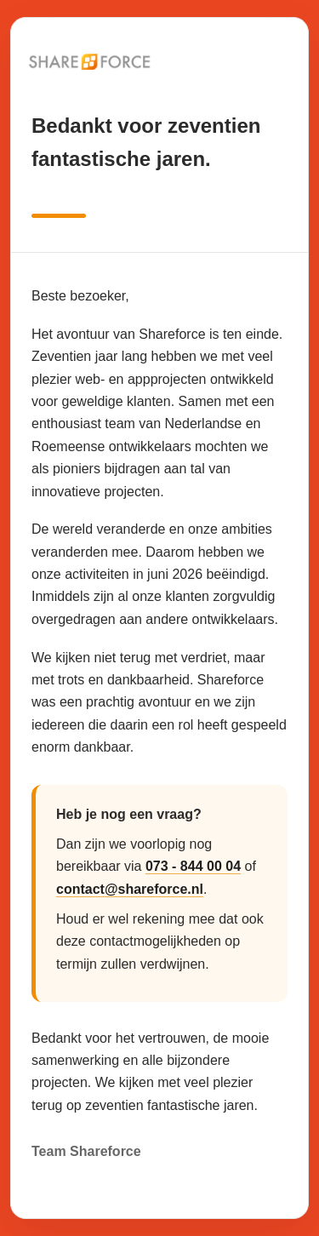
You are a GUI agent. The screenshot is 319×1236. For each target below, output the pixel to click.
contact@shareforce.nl (129, 889)
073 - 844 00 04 (193, 866)
